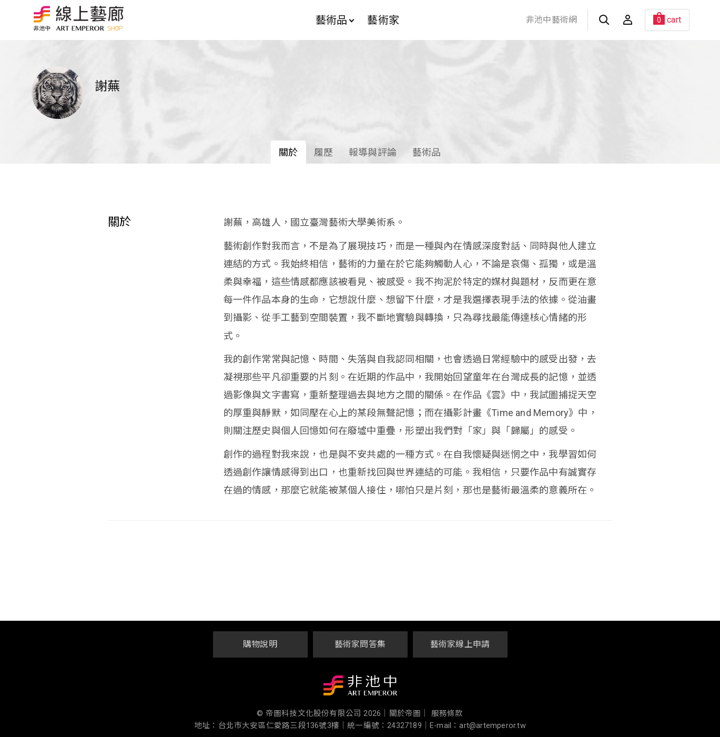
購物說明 (260, 644)
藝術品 (335, 20)
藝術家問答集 (360, 644)
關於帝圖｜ (409, 713)
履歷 (323, 152)
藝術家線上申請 (460, 644)
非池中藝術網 (551, 20)
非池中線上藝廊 (115, 18)
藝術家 (383, 20)
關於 (288, 152)
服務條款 (447, 713)
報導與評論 (373, 152)
